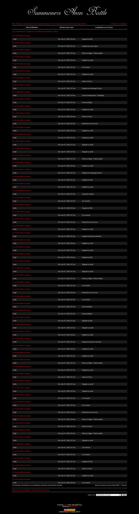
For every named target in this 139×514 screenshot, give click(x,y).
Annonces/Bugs (87, 102)
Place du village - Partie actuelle (92, 53)
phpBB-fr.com (73, 506)
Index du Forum (87, 81)
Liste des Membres (30, 24)
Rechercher (19, 24)
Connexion (114, 24)
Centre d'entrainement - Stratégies (93, 95)
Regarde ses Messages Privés (92, 88)
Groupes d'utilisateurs (44, 24)
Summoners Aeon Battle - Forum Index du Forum (30, 490)
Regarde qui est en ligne (90, 46)
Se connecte (86, 67)
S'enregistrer (123, 24)
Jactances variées (88, 194)
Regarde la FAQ (87, 39)
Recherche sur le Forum (90, 123)
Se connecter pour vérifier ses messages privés (71, 24)
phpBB (65, 505)
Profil (53, 24)
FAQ (13, 24)
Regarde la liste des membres (91, 236)
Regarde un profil (87, 60)
